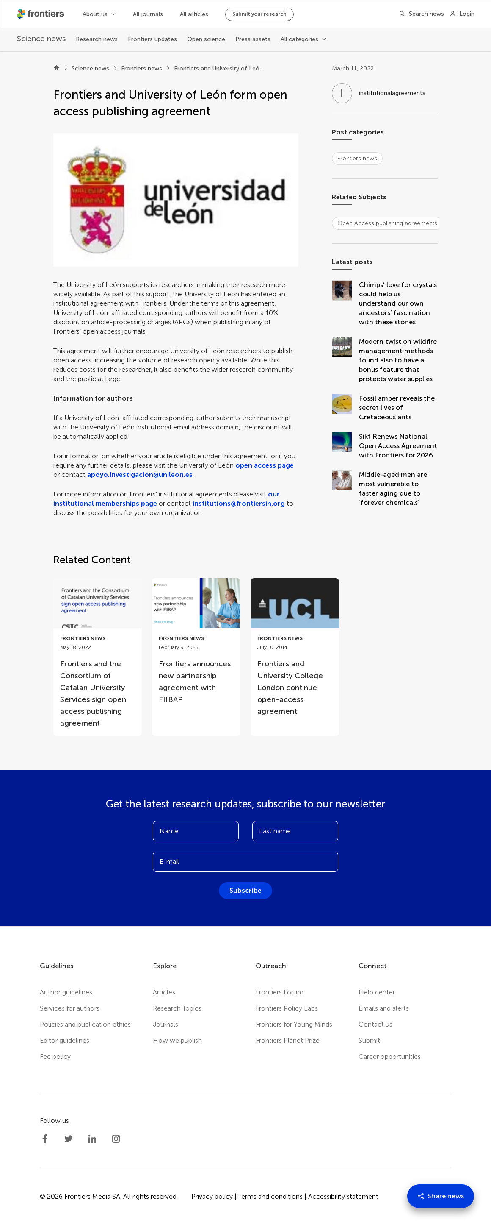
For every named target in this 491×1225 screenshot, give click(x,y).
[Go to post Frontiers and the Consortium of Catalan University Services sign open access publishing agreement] (97, 657)
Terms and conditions (270, 1196)
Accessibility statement (343, 1196)
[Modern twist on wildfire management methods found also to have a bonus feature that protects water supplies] (345, 360)
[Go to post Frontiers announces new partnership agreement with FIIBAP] (196, 645)
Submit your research (259, 14)
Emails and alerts (384, 1008)
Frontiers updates (152, 39)
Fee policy (55, 1056)
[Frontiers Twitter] (68, 1139)
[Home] (56, 68)
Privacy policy (212, 1196)
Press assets (252, 39)
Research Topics (177, 1008)
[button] (175, 200)
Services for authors (69, 1008)
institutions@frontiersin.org (239, 503)
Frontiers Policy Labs (287, 1008)
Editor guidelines (64, 1040)
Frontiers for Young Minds (294, 1024)
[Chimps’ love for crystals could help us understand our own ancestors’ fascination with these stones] (345, 303)
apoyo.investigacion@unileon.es (140, 475)
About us (95, 14)
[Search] (419, 14)
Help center (377, 992)
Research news (97, 39)
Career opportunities (390, 1056)
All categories (299, 39)
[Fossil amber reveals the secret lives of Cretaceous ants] (345, 408)
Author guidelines (66, 992)
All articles (194, 14)
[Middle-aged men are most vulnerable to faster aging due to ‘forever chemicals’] (345, 488)
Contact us (375, 1024)
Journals (165, 1024)
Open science (206, 39)
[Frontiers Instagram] (116, 1139)
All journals (148, 14)
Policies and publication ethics (85, 1024)
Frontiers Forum (279, 992)
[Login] (462, 14)
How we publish (177, 1040)
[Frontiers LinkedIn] (92, 1139)
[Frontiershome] (41, 14)
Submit (369, 1040)
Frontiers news (141, 68)
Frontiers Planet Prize (288, 1040)
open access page (264, 465)
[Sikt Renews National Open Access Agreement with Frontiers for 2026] (345, 446)
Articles (164, 992)
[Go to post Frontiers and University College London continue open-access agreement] (295, 651)
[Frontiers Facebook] (45, 1139)
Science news (90, 68)
